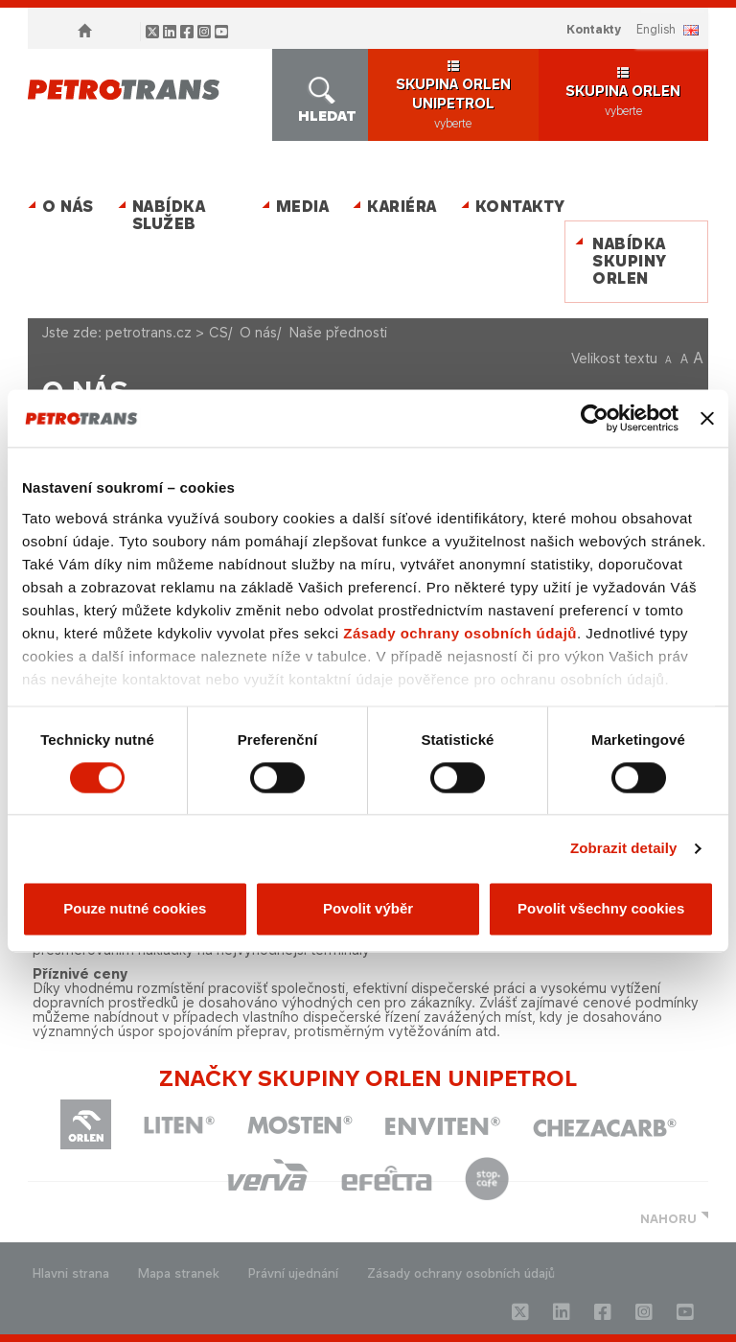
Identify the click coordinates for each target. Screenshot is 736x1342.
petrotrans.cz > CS (166, 332)
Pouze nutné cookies (134, 909)
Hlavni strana (71, 1273)
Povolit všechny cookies (601, 909)
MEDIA (303, 206)
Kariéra (402, 206)
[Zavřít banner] (707, 418)
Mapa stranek (178, 1273)
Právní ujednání (293, 1273)
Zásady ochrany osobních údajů (460, 633)
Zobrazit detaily (624, 848)
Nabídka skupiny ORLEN (629, 261)
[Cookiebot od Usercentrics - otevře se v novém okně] (594, 418)
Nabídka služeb (169, 215)
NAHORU (668, 1219)
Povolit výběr (368, 909)
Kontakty (593, 29)
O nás (68, 206)
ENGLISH (656, 29)
